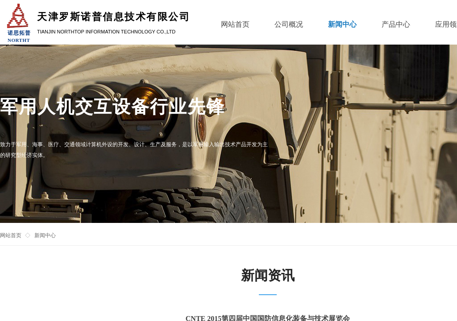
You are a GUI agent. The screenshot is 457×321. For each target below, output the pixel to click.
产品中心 (396, 24)
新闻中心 (45, 235)
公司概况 (288, 24)
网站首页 (10, 235)
